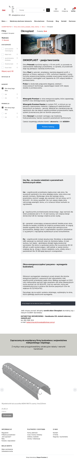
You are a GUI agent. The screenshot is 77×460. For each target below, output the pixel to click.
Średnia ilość (9, 64)
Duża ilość (8, 67)
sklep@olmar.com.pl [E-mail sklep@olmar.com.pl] (18, 15)
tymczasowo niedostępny (9, 50)
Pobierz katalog (48, 127)
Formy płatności (32, 433)
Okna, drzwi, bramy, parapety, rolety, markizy (26, 26)
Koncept (30, 116)
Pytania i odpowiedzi (8, 441)
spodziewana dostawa (9, 59)
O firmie (55, 435)
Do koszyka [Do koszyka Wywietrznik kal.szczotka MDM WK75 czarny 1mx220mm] (7, 415)
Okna (43, 26)
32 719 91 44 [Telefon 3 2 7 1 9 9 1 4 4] (13, 9)
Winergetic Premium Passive (34, 104)
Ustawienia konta (7, 451)
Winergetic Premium (31, 99)
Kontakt (55, 433)
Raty (3, 439)
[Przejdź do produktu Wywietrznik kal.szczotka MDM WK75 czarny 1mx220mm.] (27, 382)
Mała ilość (8, 54)
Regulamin (5, 433)
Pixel (29, 72)
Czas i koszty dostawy (34, 435)
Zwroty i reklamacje (33, 439)
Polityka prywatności (8, 435)
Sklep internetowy (36, 457)
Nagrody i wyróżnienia (60, 437)
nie (6, 98)
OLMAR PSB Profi (7, 26)
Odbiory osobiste (32, 437)
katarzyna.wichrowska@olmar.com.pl (40, 322)
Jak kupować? (6, 437)
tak (6, 94)
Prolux (25, 84)
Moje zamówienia (7, 449)
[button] (48, 10)
